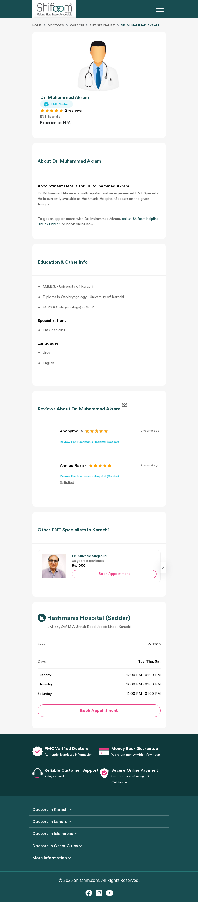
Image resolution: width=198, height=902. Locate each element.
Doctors (56, 25)
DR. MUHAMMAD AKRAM (140, 25)
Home (37, 25)
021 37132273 (49, 224)
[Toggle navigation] (161, 9)
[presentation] (163, 567)
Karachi (77, 25)
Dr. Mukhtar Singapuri (89, 556)
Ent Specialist (102, 25)
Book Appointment (114, 574)
